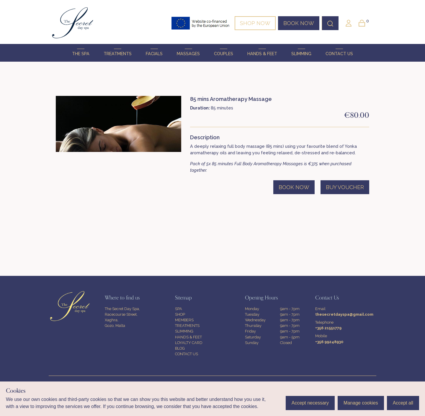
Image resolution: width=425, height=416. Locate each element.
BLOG (180, 348)
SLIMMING (301, 52)
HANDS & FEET (262, 52)
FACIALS (154, 52)
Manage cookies (361, 402)
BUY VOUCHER (345, 187)
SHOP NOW (255, 23)
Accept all (403, 402)
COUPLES (223, 52)
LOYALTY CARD (188, 342)
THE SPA (80, 52)
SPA (178, 309)
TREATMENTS (118, 52)
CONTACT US (339, 52)
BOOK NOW (298, 23)
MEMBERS (184, 320)
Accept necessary (310, 402)
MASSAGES (188, 52)
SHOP (180, 314)
